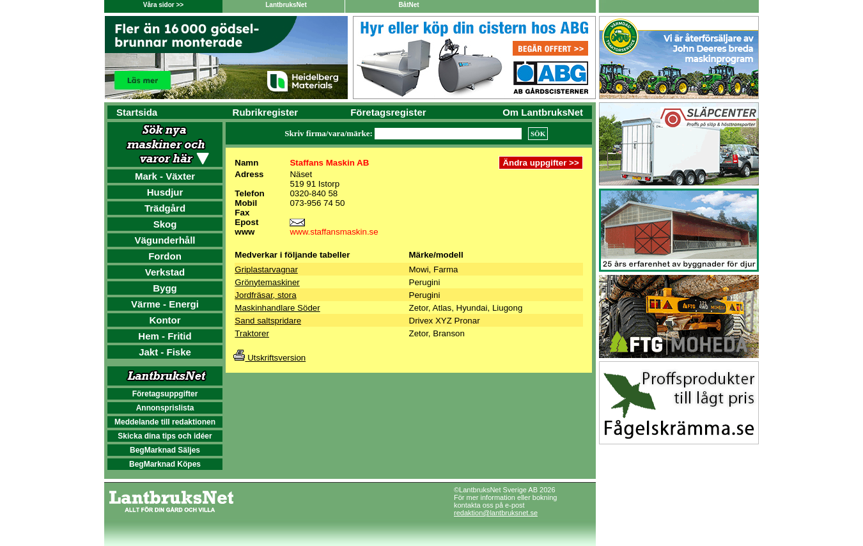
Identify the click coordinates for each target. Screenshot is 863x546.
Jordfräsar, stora (265, 295)
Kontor (164, 320)
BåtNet (408, 4)
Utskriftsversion (269, 358)
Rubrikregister (266, 112)
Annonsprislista (165, 407)
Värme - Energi (165, 304)
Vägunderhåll (164, 240)
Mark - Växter (165, 176)
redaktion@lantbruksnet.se (496, 513)
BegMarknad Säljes (165, 450)
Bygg (165, 288)
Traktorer (252, 333)
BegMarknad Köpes (165, 464)
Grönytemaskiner (267, 282)
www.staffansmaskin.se (334, 232)
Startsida (136, 112)
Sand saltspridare (268, 320)
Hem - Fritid (164, 336)
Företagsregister (388, 112)
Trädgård (164, 208)
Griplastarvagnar (266, 269)
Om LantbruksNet (542, 112)
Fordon (165, 256)
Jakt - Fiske (165, 352)
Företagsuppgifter (165, 393)
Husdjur (165, 192)
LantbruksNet (285, 4)
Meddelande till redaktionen (164, 421)
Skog (165, 224)
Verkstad (165, 272)
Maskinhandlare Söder (277, 308)
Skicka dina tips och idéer (165, 436)
